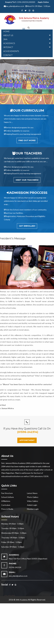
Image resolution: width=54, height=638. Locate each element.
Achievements (11, 51)
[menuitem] (27, 31)
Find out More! (27, 140)
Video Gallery (32, 501)
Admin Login (32, 505)
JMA (5, 39)
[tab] (27, 35)
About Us (8, 35)
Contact (7, 55)
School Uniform (7, 497)
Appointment (27, 440)
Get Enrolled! (27, 226)
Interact (8, 47)
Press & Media (7, 509)
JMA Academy (22, 600)
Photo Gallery (32, 497)
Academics (9, 43)
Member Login (33, 509)
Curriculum (5, 505)
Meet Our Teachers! (27, 180)
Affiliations (5, 501)
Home (6, 31)
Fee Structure (7, 493)
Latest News (32, 493)
